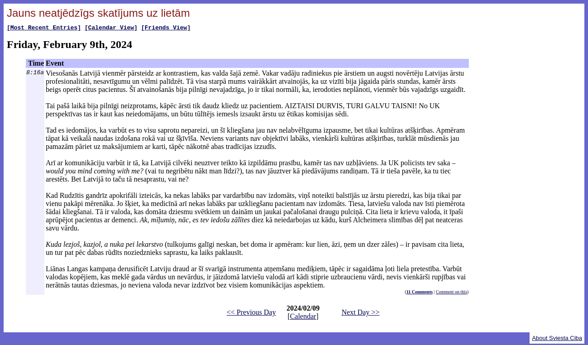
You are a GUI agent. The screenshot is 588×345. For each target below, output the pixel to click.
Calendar (303, 317)
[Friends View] (165, 28)
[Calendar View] (111, 28)
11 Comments (419, 293)
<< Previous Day (251, 313)
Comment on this (451, 293)
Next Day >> (361, 313)
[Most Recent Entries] (44, 28)
